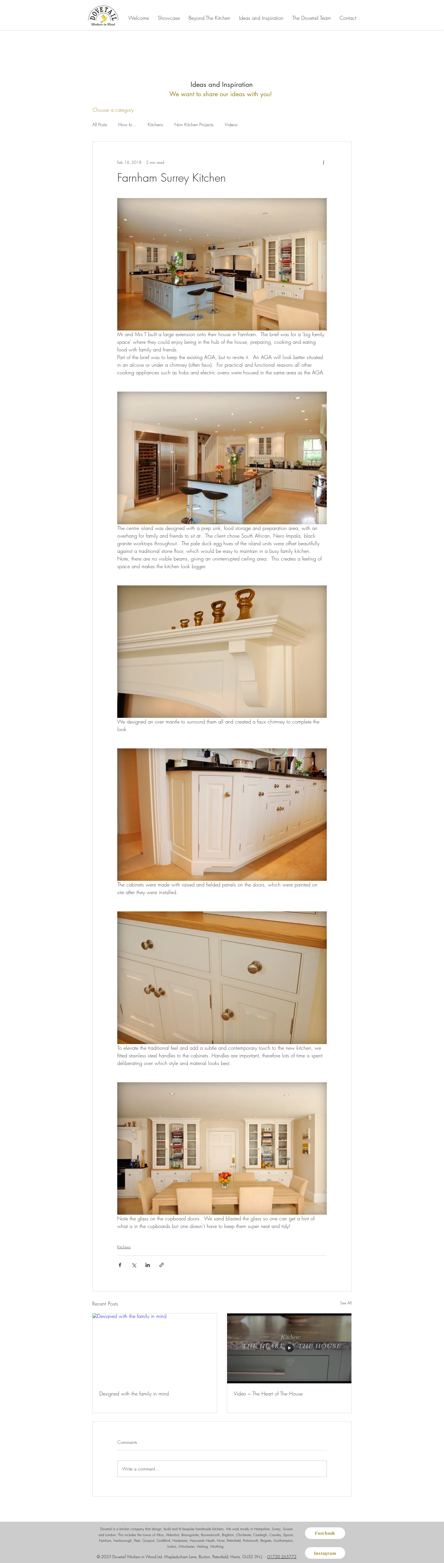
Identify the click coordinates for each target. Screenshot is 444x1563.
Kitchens (155, 124)
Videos (231, 124)
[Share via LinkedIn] (147, 1265)
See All (346, 1303)
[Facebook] (325, 1533)
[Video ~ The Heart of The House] (289, 1348)
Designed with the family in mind (134, 1393)
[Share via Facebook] (120, 1265)
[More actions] (323, 162)
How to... (127, 124)
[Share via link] (161, 1265)
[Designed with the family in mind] (155, 1348)
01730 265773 (281, 1556)
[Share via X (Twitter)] (133, 1265)
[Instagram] (325, 1553)
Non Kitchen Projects (194, 124)
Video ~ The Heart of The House (268, 1393)
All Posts (99, 124)
